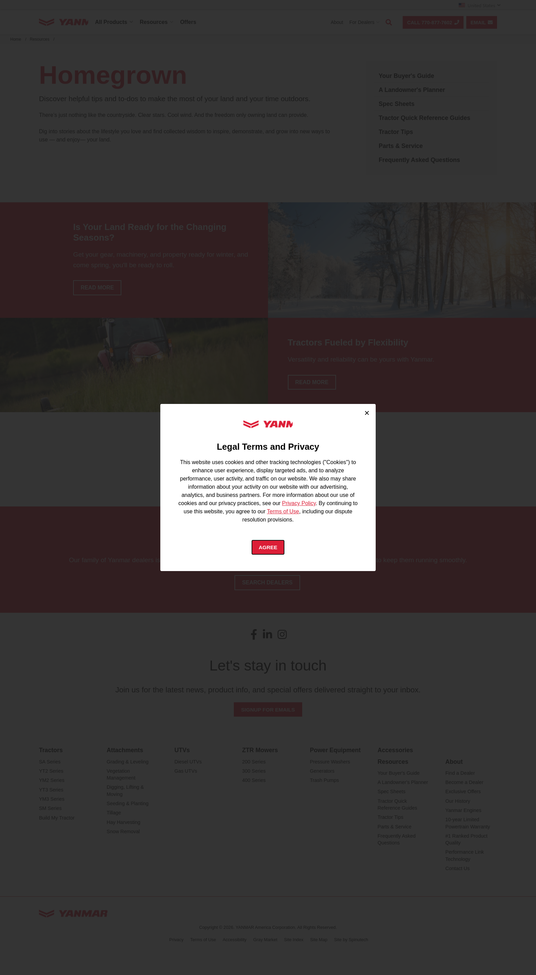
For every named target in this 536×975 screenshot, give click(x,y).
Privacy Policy (299, 503)
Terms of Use (283, 511)
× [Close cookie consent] (367, 412)
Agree (268, 548)
